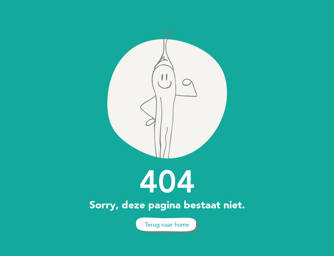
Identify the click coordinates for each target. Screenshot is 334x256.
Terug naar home (167, 224)
